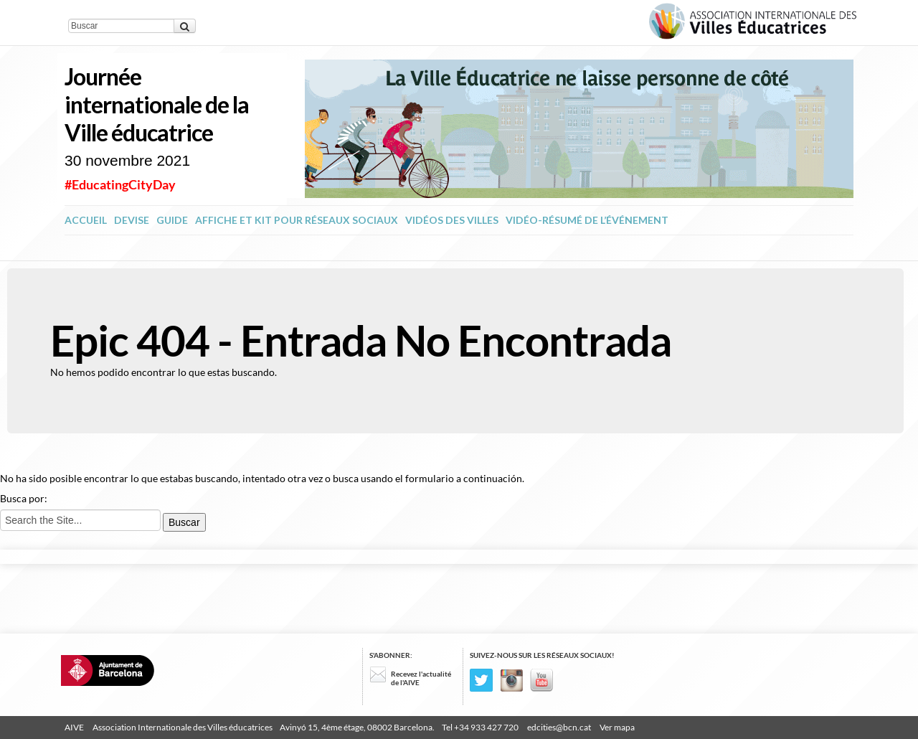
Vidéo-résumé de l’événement (587, 220)
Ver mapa (617, 727)
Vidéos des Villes (451, 220)
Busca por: (23, 498)
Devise (131, 220)
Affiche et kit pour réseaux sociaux (296, 220)
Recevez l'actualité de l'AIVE (421, 678)
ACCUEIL (86, 220)
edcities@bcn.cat (559, 727)
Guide (172, 220)
